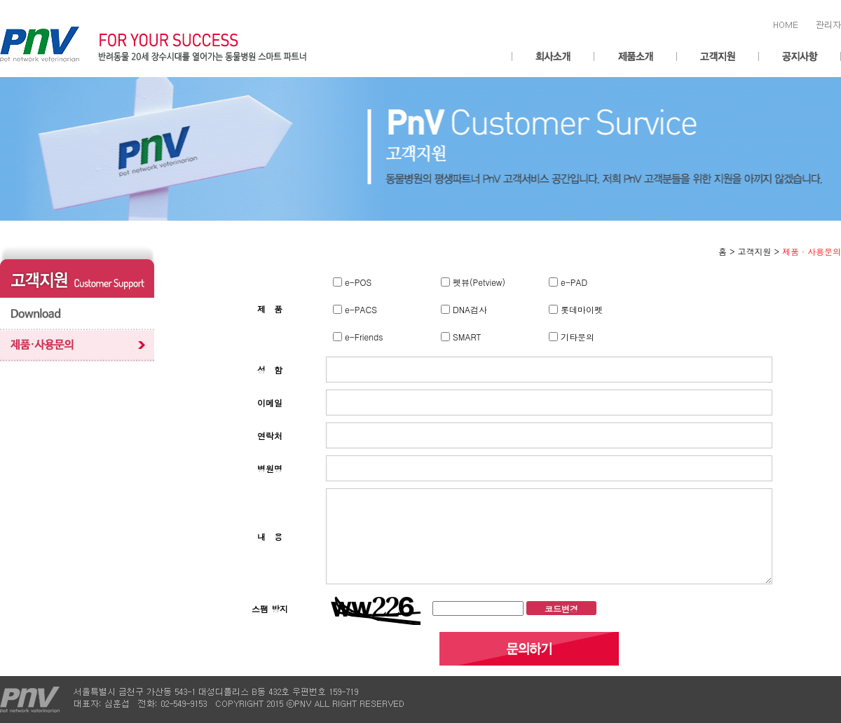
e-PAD (572, 282)
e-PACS (359, 309)
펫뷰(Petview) (477, 282)
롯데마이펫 (580, 309)
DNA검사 (468, 309)
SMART (465, 337)
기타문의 (576, 337)
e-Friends (362, 337)
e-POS (356, 282)
